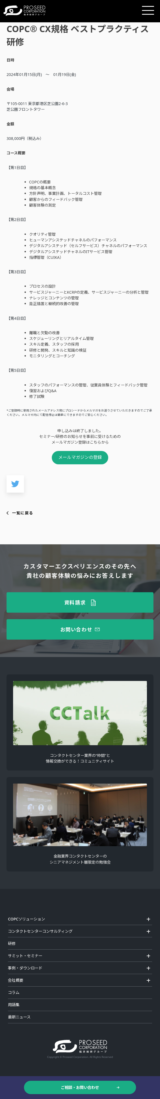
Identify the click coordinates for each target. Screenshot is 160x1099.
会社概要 (15, 980)
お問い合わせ (76, 629)
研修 (12, 943)
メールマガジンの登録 (80, 457)
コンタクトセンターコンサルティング (40, 931)
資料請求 (75, 602)
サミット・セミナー (25, 955)
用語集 (13, 1004)
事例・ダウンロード (25, 968)
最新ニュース (19, 1017)
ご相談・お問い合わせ (80, 1087)
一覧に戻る (22, 512)
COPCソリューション (26, 919)
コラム (13, 992)
